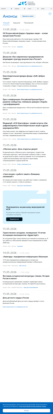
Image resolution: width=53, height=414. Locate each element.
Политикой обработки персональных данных (32, 406)
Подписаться (14, 219)
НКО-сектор (22, 265)
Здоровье (20, 46)
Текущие (6, 23)
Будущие (16, 23)
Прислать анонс (27, 16)
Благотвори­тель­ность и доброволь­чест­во (29, 66)
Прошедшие (28, 23)
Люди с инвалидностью (24, 164)
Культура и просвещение (24, 185)
